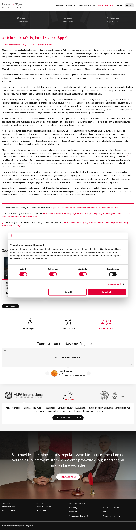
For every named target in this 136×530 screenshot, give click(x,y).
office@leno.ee (8, 506)
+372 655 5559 (8, 510)
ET (129, 5)
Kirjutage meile (68, 492)
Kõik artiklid (10, 306)
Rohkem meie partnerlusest (68, 418)
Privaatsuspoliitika (111, 516)
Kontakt (119, 5)
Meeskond (70, 5)
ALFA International (14, 408)
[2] (127, 156)
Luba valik (67, 292)
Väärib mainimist (105, 5)
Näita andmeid (114, 284)
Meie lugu (60, 5)
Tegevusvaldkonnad (86, 5)
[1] (122, 149)
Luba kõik (106, 292)
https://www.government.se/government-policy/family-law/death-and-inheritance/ (86, 207)
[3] (29, 163)
